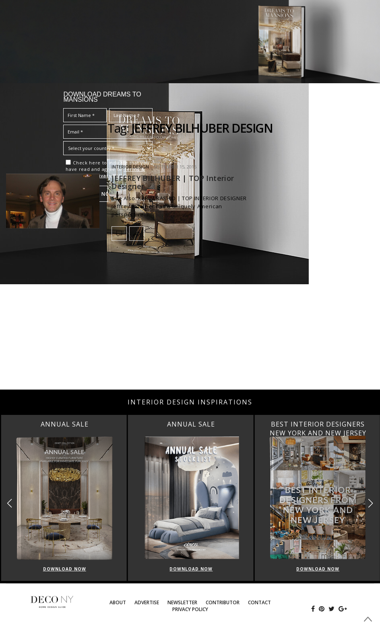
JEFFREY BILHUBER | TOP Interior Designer (173, 182)
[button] (370, 503)
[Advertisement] (190, 325)
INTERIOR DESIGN (130, 167)
